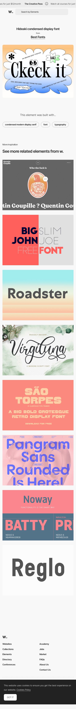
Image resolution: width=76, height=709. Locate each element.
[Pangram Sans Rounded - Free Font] (38, 460)
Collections (7, 649)
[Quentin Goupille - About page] (38, 185)
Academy (44, 644)
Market (42, 654)
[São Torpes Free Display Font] (38, 405)
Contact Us (45, 669)
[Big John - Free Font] (38, 240)
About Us (44, 664)
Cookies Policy (24, 690)
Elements (7, 654)
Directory (7, 659)
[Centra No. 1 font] (38, 295)
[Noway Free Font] (38, 515)
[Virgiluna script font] (38, 350)
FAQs (42, 659)
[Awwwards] (10, 12)
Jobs (41, 649)
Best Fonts (38, 37)
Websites (7, 644)
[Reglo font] (38, 570)
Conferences (8, 664)
